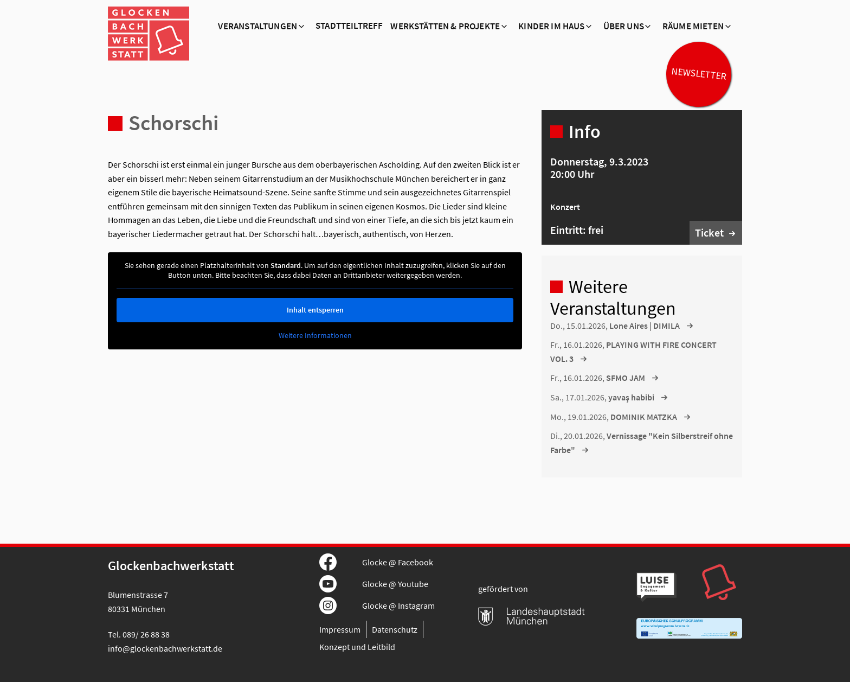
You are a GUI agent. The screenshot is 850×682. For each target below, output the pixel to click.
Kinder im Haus (551, 26)
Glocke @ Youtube (395, 583)
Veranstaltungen (257, 26)
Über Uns (623, 26)
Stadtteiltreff (349, 26)
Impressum (339, 629)
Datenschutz (394, 629)
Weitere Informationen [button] (315, 335)
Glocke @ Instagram (398, 605)
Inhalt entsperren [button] (315, 310)
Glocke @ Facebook (397, 562)
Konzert (565, 206)
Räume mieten (693, 26)
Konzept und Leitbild (357, 646)
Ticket (709, 232)
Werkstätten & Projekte (445, 26)
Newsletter (699, 74)
